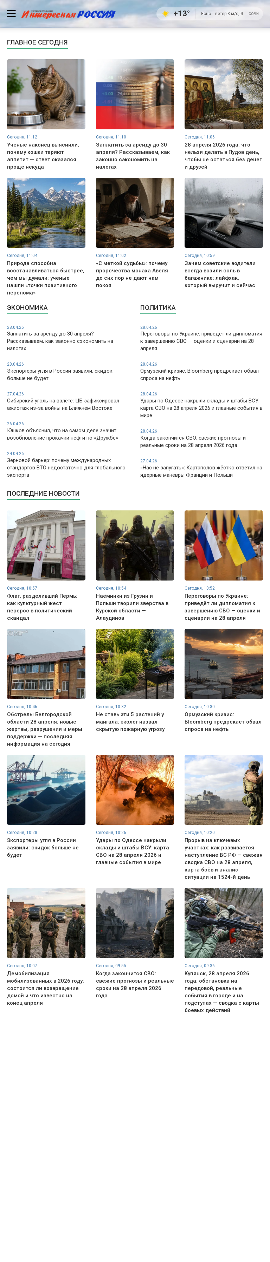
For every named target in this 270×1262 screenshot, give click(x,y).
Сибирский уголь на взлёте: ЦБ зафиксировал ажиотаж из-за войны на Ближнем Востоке (68, 401)
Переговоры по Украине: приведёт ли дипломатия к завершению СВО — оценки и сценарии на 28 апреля (201, 338)
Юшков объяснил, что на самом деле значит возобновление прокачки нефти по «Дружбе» (68, 431)
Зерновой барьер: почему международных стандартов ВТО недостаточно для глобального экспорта (68, 464)
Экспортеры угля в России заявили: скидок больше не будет (68, 371)
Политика (158, 308)
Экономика (27, 308)
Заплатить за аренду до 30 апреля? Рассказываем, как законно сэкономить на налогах (68, 338)
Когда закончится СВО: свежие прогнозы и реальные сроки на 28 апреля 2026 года (201, 438)
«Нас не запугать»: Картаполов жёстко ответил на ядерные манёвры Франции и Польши (201, 468)
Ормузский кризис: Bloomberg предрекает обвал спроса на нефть (201, 371)
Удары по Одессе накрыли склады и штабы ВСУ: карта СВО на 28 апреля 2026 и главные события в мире (201, 405)
